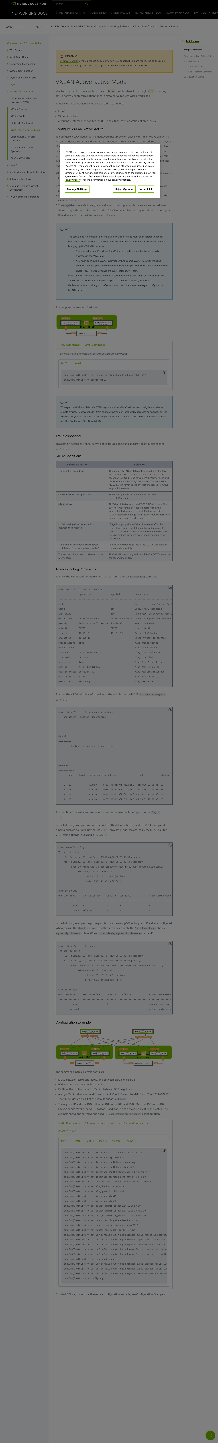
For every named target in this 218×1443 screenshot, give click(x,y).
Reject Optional (124, 189)
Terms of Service (88, 176)
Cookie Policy (72, 169)
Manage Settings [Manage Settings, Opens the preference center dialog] (77, 189)
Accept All (146, 189)
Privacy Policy (72, 179)
